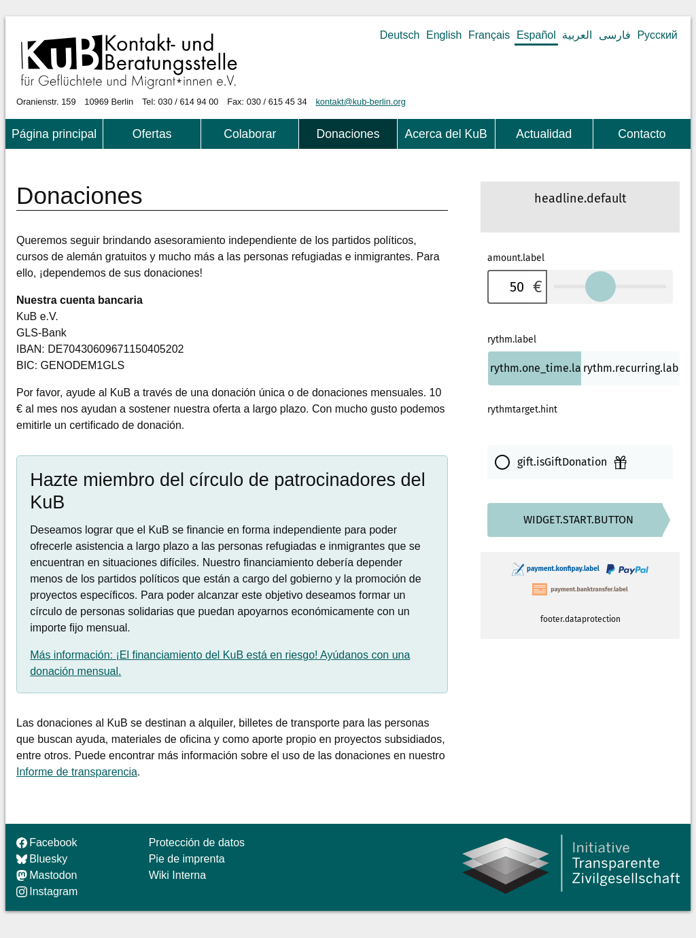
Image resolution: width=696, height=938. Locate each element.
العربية (577, 35)
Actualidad (544, 134)
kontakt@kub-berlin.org (360, 102)
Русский (657, 35)
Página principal (54, 134)
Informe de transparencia (76, 772)
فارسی (615, 35)
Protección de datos (197, 842)
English (444, 35)
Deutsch (400, 35)
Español (536, 35)
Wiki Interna (177, 875)
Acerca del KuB (445, 134)
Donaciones (348, 134)
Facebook (46, 842)
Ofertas (152, 134)
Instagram (46, 891)
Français (489, 35)
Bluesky (41, 859)
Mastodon (46, 875)
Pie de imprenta (187, 859)
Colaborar (250, 134)
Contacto (641, 134)
